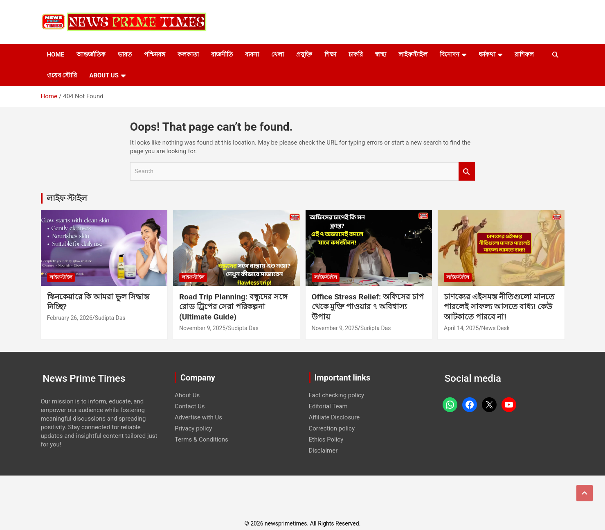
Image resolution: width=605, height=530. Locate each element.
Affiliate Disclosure (334, 417)
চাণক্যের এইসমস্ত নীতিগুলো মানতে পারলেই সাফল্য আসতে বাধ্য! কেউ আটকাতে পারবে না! (499, 307)
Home (56, 54)
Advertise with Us (198, 417)
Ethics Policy (326, 439)
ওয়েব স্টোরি (62, 75)
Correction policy (332, 428)
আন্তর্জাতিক (91, 54)
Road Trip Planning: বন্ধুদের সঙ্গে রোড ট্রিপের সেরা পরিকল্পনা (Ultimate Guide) (233, 307)
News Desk (495, 328)
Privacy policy (193, 428)
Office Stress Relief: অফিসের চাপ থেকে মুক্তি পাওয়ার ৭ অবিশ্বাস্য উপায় (368, 307)
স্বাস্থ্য (380, 54)
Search (467, 171)
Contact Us (190, 406)
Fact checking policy (336, 395)
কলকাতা (188, 54)
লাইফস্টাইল (412, 54)
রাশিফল (524, 54)
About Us (104, 75)
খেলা (277, 54)
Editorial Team (328, 406)
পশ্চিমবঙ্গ (154, 54)
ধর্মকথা (487, 54)
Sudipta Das (110, 318)
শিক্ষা (330, 54)
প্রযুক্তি (304, 54)
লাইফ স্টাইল (67, 198)
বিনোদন (449, 54)
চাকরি (356, 54)
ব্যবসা (252, 54)
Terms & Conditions (201, 439)
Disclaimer (323, 450)
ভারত (125, 54)
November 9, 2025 (202, 328)
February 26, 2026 (69, 318)
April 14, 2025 (461, 328)
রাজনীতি (222, 54)
